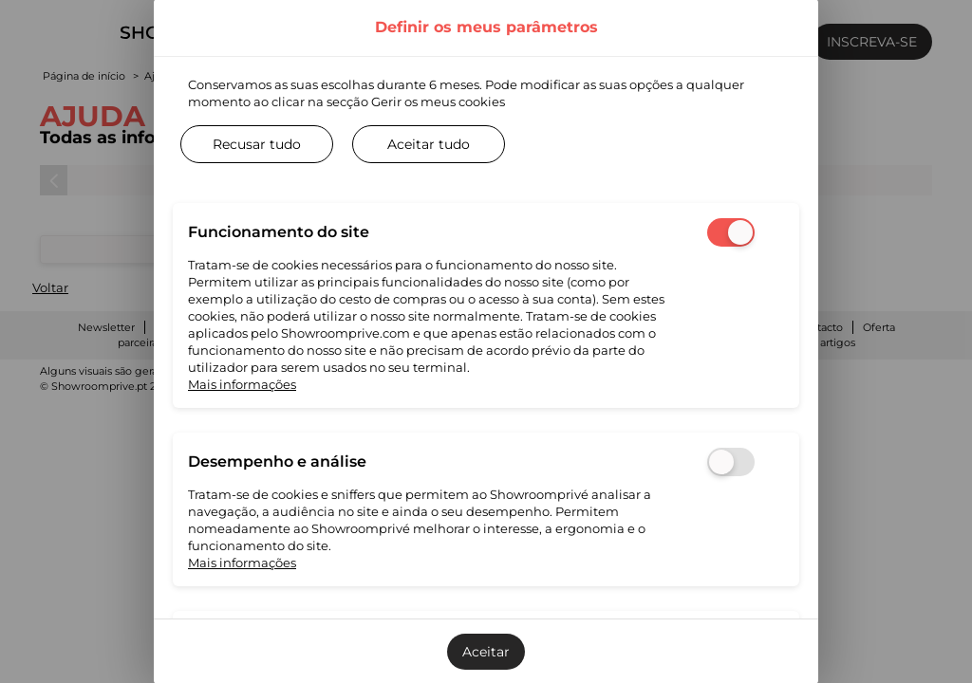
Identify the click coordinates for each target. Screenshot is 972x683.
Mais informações (242, 384)
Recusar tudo (257, 144)
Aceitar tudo (428, 144)
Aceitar (486, 651)
